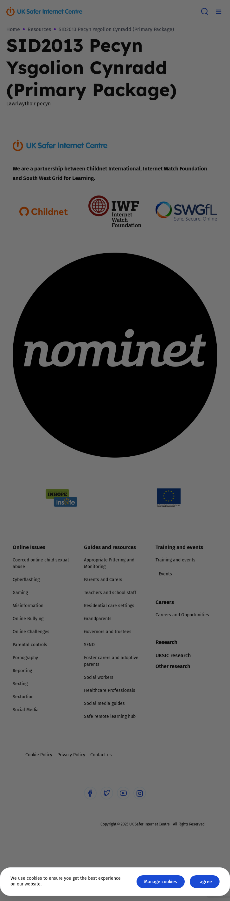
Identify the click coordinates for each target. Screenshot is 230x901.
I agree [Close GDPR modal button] (204, 881)
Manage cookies (160, 881)
